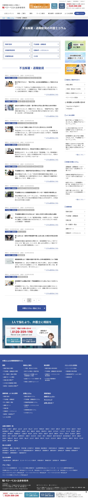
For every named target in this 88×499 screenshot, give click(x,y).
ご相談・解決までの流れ (73, 89)
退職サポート (70, 229)
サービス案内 (40, 13)
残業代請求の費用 (8, 368)
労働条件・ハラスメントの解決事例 (52, 374)
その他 (36, 56)
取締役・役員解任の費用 (10, 386)
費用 (3, 365)
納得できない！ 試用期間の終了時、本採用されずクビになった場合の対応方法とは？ (75, 184)
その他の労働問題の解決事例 (50, 379)
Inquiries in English (72, 106)
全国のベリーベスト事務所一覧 (32, 378)
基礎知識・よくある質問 (10, 393)
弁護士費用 (69, 85)
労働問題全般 (9, 56)
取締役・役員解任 (8, 414)
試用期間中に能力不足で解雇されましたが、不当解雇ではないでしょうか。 (75, 137)
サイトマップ (62, 1)
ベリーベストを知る (71, 365)
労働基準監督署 (10, 50)
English (68, 1)
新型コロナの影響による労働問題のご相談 (30, 374)
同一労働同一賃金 (71, 224)
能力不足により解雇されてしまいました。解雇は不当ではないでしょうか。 (75, 122)
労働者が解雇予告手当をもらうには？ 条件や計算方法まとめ (75, 176)
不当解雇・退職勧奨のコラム (32, 399)
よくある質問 (69, 13)
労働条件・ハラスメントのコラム (31, 406)
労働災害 (68, 220)
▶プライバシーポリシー (42, 485)
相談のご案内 (27, 365)
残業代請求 (8, 44)
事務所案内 (47, 393)
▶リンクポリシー (53, 485)
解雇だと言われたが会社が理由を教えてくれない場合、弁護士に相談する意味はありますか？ (75, 146)
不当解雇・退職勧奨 (40, 44)
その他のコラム (28, 412)
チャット (54, 7)
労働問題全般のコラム (30, 410)
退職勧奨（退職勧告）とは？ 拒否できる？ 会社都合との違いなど (75, 168)
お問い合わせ (48, 403)
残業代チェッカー (49, 396)
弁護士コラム (80, 13)
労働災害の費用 (7, 380)
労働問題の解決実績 (71, 371)
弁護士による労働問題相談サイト (12, 361)
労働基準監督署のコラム (30, 402)
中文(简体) (75, 1)
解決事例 (47, 365)
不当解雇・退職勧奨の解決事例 (53, 371)
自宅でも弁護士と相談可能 (31, 371)
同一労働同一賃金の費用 (10, 374)
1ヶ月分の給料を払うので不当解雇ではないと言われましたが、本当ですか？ (74, 130)
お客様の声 (69, 377)
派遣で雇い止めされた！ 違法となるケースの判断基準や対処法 (74, 192)
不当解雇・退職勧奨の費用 (10, 371)
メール (62, 7)
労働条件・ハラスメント (41, 50)
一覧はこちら (79, 155)
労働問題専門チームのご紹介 (73, 374)
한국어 (82, 1)
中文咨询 (69, 109)
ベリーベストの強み (72, 97)
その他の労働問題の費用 (10, 383)
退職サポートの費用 (8, 377)
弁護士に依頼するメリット (74, 93)
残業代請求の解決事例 (51, 368)
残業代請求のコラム (29, 396)
